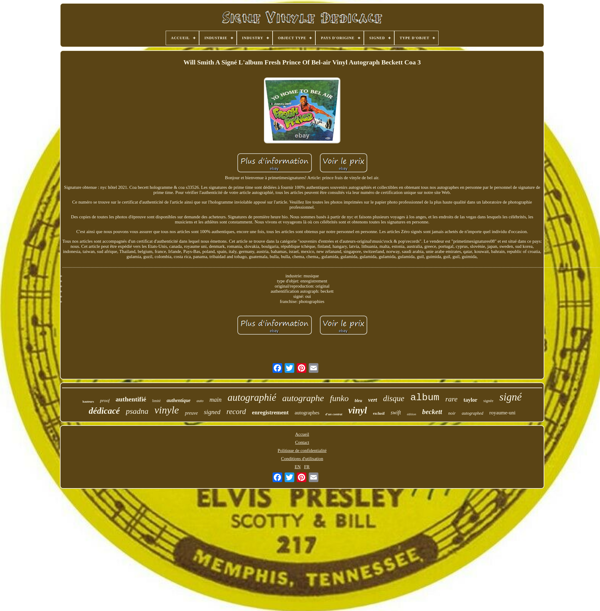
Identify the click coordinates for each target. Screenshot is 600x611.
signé (510, 397)
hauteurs (88, 401)
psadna (137, 411)
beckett (432, 412)
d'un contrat (333, 414)
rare (451, 399)
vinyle (167, 410)
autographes (307, 413)
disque (394, 398)
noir (452, 413)
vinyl (357, 410)
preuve (191, 413)
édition (411, 414)
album (424, 397)
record (236, 411)
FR (306, 466)
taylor (470, 400)
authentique (178, 400)
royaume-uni (502, 413)
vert (372, 400)
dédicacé (104, 411)
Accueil (302, 434)
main (216, 399)
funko (339, 398)
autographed (472, 413)
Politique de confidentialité (302, 450)
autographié (252, 397)
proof (105, 400)
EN (298, 466)
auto (199, 400)
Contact (302, 442)
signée (488, 400)
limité (156, 401)
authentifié (131, 399)
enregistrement (270, 412)
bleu (358, 400)
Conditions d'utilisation (302, 458)
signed (212, 412)
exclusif (379, 413)
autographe (303, 398)
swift (396, 413)
